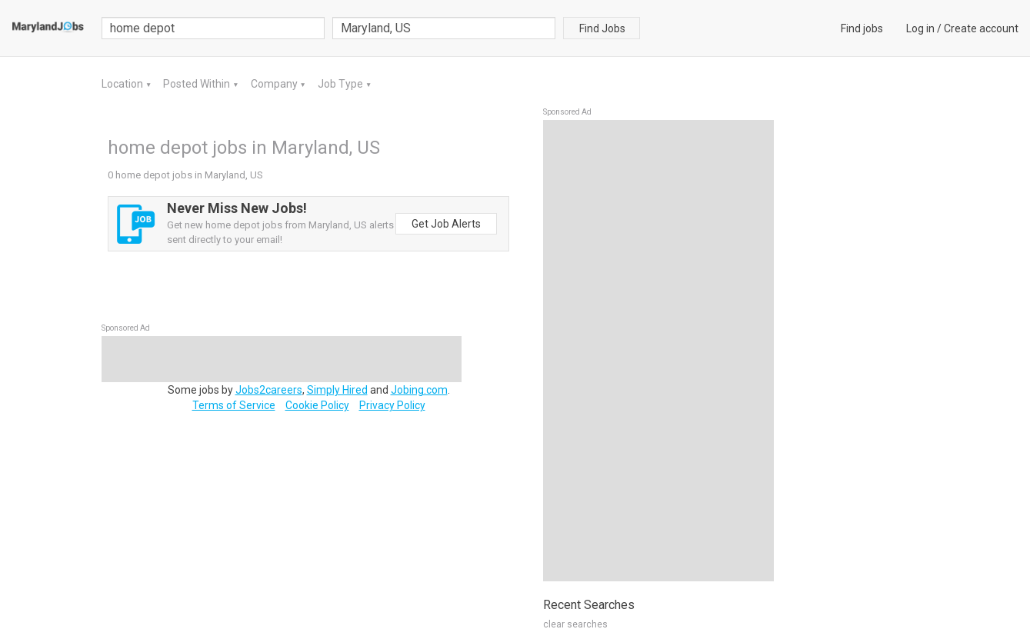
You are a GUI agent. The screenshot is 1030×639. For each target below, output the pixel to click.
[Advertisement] (658, 350)
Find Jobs (602, 28)
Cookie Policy (317, 405)
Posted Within (197, 84)
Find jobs (862, 28)
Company (275, 84)
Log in (920, 28)
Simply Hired (337, 390)
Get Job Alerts (446, 224)
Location (123, 84)
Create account (981, 28)
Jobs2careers (268, 390)
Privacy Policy (392, 405)
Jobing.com (419, 390)
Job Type (341, 84)
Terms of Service (233, 405)
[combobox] (443, 28)
